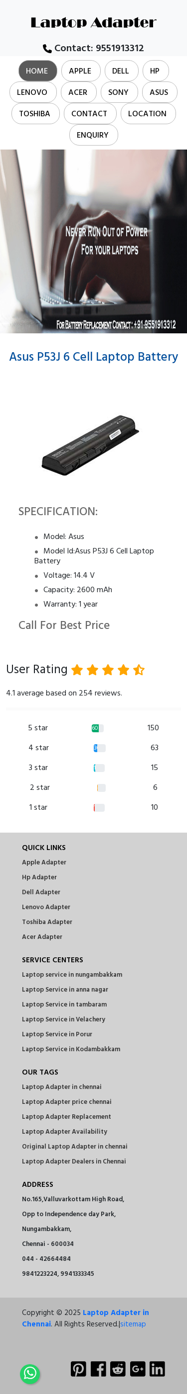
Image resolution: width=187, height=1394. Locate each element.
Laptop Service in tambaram (64, 1005)
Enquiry (93, 135)
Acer (77, 92)
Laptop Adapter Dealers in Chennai (74, 1162)
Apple (80, 71)
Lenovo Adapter (46, 907)
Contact (89, 114)
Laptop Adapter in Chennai (85, 1318)
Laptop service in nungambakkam (72, 975)
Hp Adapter (39, 877)
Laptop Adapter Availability (64, 1132)
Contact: (93, 49)
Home (37, 71)
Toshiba (34, 114)
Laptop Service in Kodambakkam (71, 1049)
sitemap (133, 1324)
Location (147, 114)
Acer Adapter (42, 937)
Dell (120, 71)
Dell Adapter (41, 892)
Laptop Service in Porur (57, 1034)
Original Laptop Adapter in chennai (75, 1147)
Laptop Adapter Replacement (66, 1117)
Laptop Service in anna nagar (65, 990)
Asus (159, 92)
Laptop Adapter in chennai (62, 1087)
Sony (118, 92)
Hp (155, 71)
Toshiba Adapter (47, 922)
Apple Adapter (44, 862)
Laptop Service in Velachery (63, 1019)
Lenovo (32, 92)
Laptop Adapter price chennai (67, 1102)
